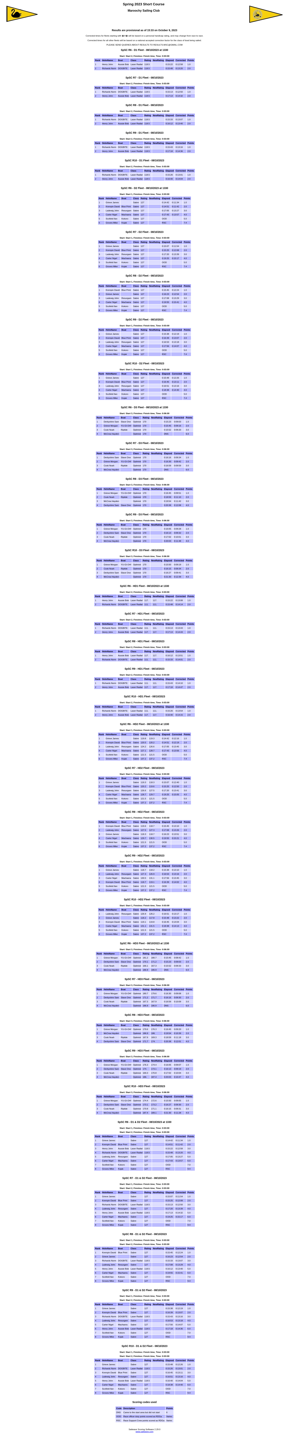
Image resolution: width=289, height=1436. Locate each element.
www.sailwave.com (145, 1431)
